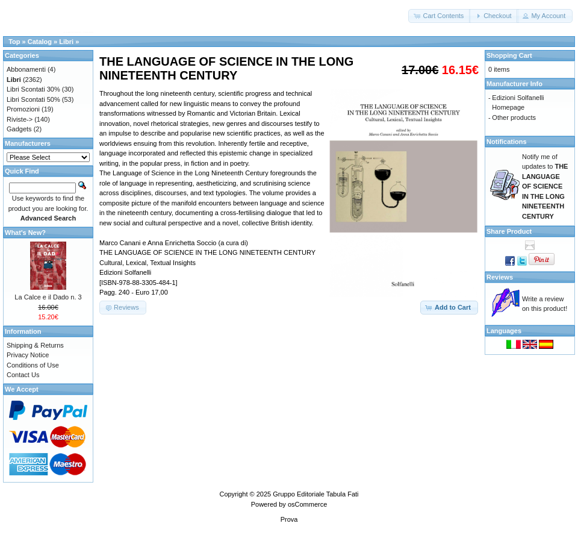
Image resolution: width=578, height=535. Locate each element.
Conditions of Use (33, 365)
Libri (66, 41)
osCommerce (307, 504)
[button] (439, 16)
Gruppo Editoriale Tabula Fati (315, 494)
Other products (514, 117)
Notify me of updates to (545, 186)
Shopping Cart (509, 55)
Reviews (499, 277)
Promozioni (23, 109)
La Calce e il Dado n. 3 (47, 297)
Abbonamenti (26, 69)
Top (14, 41)
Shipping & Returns (35, 345)
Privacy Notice (28, 354)
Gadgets (19, 129)
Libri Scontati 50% (33, 99)
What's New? (25, 232)
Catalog (40, 41)
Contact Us (23, 374)
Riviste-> (20, 119)
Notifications (506, 141)
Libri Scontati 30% (33, 89)
